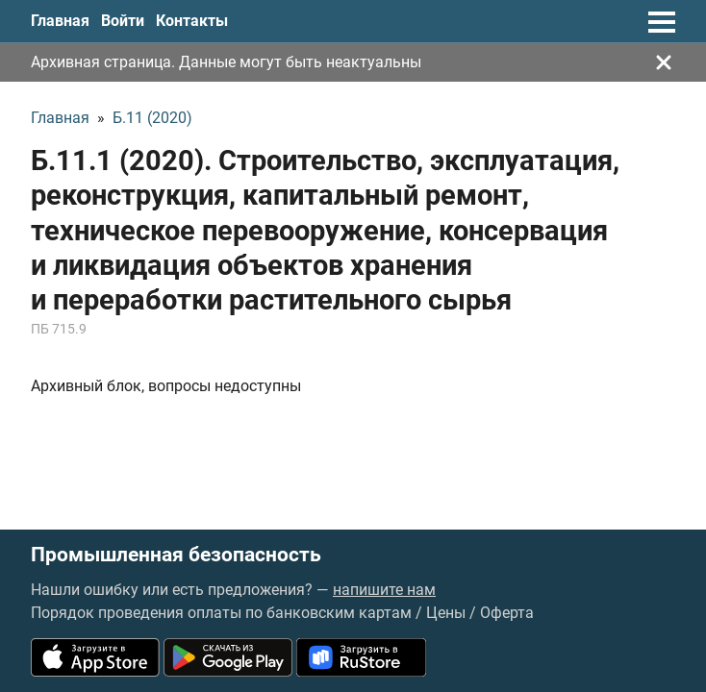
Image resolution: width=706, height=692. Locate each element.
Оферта (507, 613)
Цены (446, 613)
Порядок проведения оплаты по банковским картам (221, 613)
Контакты (192, 21)
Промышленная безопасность (176, 555)
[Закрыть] (663, 62)
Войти (122, 21)
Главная (60, 21)
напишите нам (384, 590)
